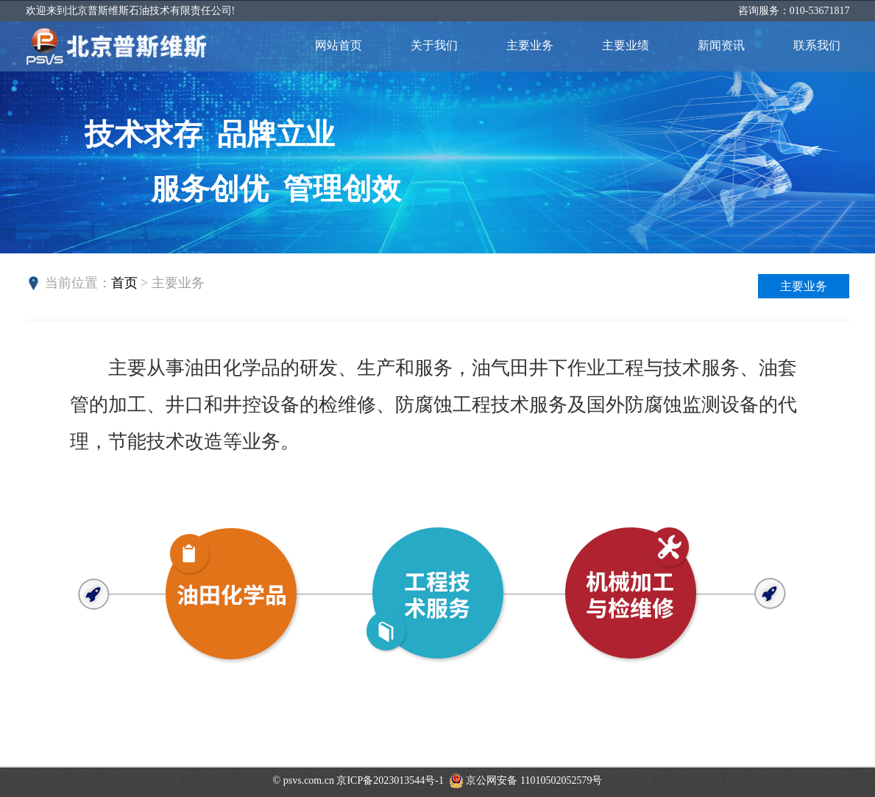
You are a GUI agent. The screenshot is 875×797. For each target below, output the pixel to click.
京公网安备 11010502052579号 (525, 780)
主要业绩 (625, 45)
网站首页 (338, 45)
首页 (124, 282)
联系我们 (816, 45)
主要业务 (529, 45)
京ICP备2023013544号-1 (389, 780)
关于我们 (434, 45)
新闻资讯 (721, 45)
